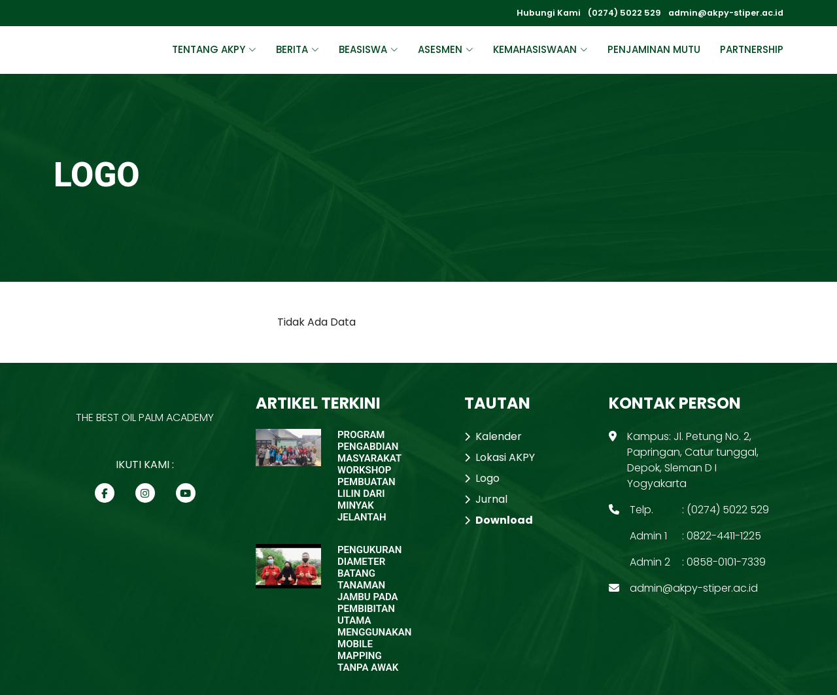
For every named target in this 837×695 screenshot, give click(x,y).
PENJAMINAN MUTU (653, 49)
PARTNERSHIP (751, 49)
